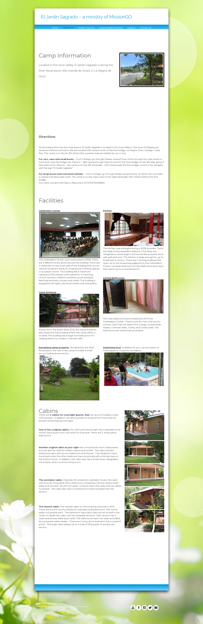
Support (131, 27)
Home (55, 27)
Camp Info (68, 27)
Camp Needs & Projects (111, 27)
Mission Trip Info (86, 27)
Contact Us (145, 27)
